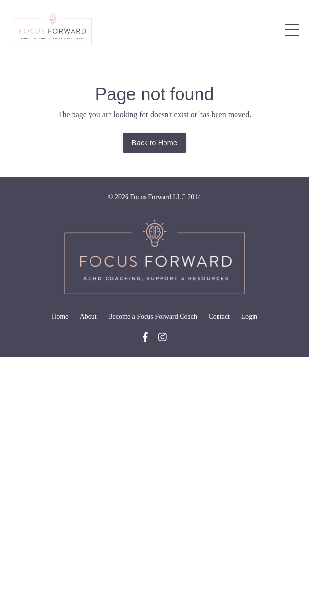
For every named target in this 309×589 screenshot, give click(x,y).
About (88, 316)
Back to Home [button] (154, 143)
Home (60, 316)
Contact (219, 316)
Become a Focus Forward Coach (152, 316)
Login (249, 316)
